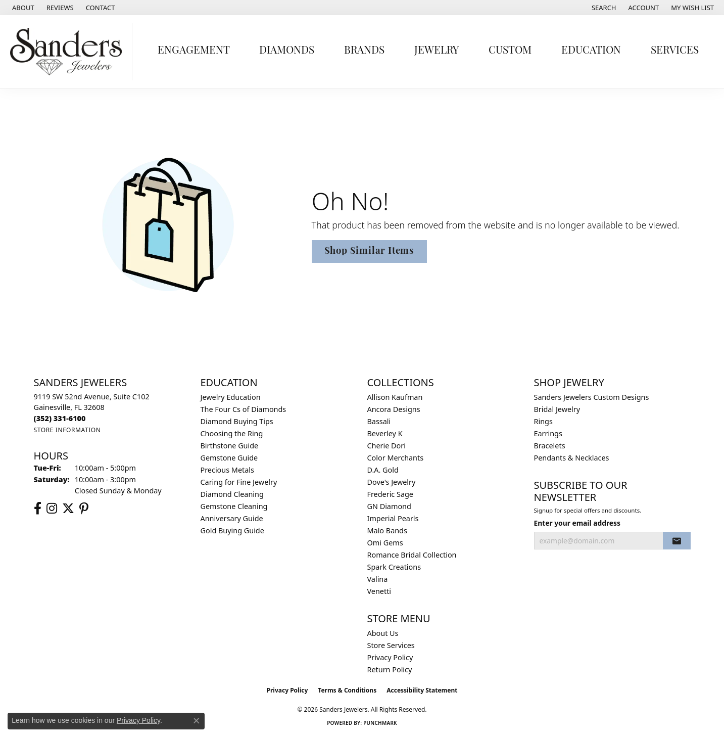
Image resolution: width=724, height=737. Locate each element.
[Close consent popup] (197, 721)
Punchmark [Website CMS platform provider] (380, 722)
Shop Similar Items (369, 251)
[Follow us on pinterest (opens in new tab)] (83, 508)
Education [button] (591, 50)
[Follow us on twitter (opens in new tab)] (68, 508)
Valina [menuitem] (377, 579)
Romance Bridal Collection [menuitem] (412, 555)
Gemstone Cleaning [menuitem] (234, 506)
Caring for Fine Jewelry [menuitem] (239, 482)
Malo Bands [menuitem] (387, 530)
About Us (383, 633)
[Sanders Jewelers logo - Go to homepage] (68, 51)
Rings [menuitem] (543, 421)
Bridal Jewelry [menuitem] (557, 409)
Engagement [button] (194, 50)
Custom (510, 50)
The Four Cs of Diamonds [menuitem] (243, 409)
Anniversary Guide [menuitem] (232, 518)
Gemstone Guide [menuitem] (229, 458)
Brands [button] (364, 50)
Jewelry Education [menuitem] (231, 397)
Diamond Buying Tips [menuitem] (237, 421)
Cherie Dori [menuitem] (386, 445)
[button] (603, 7)
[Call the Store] (60, 418)
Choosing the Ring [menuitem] (232, 433)
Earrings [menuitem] (548, 433)
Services (675, 50)
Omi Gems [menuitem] (385, 542)
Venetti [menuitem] (379, 591)
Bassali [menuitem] (379, 421)
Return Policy (389, 669)
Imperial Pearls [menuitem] (393, 518)
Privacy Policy (390, 657)
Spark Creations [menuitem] (394, 567)
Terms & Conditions (347, 690)
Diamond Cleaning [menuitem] (232, 494)
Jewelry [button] (436, 50)
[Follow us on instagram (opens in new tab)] (51, 508)
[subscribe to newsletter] (676, 541)
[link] (22, 7)
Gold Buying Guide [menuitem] (232, 530)
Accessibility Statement (422, 690)
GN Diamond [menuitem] (389, 506)
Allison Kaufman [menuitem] (395, 397)
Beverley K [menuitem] (385, 433)
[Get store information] (67, 430)
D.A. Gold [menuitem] (383, 470)
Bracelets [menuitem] (549, 445)
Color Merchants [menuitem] (395, 458)
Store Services (391, 645)
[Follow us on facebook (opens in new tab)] (37, 508)
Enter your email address (577, 523)
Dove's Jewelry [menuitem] (391, 482)
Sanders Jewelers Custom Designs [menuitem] (591, 397)
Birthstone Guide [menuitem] (230, 445)
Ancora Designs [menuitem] (393, 409)
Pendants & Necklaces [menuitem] (571, 458)
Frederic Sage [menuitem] (390, 494)
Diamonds (286, 50)
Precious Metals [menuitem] (227, 470)
